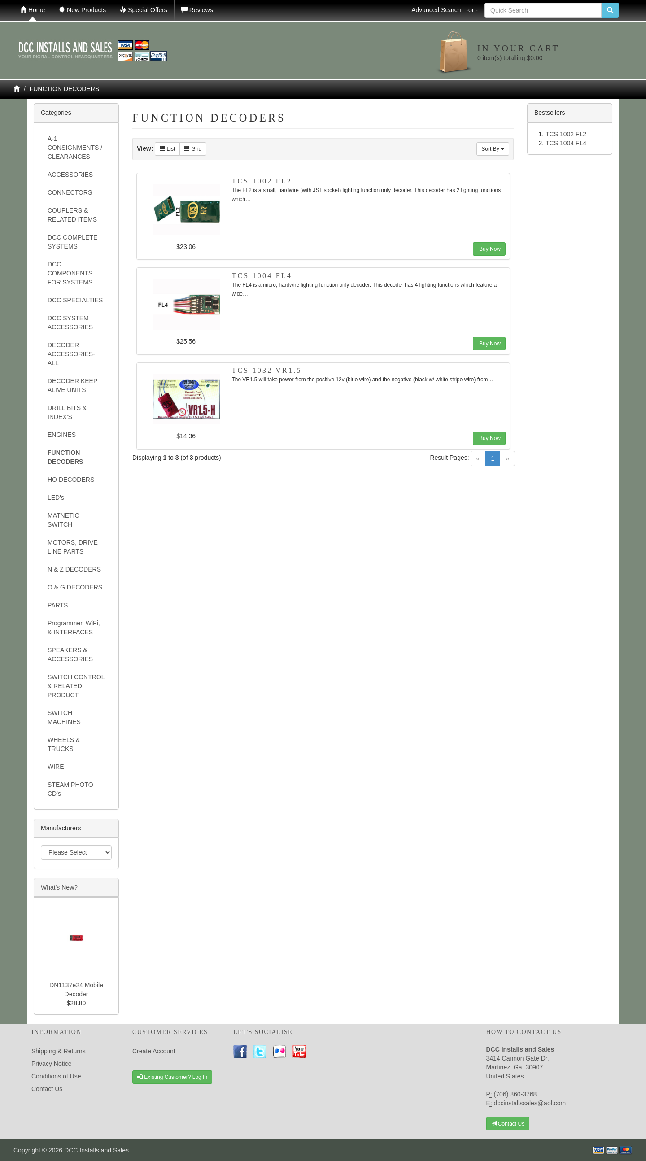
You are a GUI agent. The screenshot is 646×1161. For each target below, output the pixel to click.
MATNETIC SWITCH (63, 520)
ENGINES (62, 434)
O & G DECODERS (75, 587)
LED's (56, 497)
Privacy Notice (51, 1063)
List (167, 149)
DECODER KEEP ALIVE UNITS (72, 385)
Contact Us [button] (508, 1124)
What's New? (59, 887)
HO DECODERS (71, 479)
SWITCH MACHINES (64, 717)
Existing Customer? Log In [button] (172, 1077)
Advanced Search (444, 9)
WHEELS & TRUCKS (64, 744)
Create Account (153, 1051)
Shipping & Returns (58, 1051)
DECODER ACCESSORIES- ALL (71, 354)
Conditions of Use (56, 1076)
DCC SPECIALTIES (75, 300)
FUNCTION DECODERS (65, 88)
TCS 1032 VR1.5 (267, 370)
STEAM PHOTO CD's (70, 789)
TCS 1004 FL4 (262, 275)
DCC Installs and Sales (96, 1150)
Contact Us (46, 1088)
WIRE (56, 766)
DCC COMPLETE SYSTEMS (72, 242)
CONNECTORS (70, 192)
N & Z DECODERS (74, 569)
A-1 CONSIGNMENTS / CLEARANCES (75, 147)
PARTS (58, 605)
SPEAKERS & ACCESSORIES (70, 654)
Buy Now (489, 249)
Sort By (492, 149)
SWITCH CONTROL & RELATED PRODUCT (76, 685)
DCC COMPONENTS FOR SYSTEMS (70, 273)
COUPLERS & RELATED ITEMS (72, 215)
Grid (192, 149)
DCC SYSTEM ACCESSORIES (70, 322)
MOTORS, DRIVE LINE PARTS (73, 547)
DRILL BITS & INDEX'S (67, 412)
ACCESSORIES (70, 174)
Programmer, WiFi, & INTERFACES (74, 628)
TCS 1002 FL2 (262, 181)
